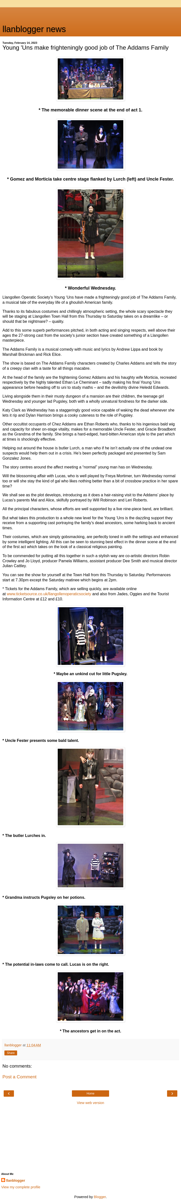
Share (11, 1053)
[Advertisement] (90, 13)
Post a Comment (19, 1076)
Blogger (100, 1197)
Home (90, 1093)
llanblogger (15, 1180)
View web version (90, 1103)
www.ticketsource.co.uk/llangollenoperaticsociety (49, 594)
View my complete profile (20, 1187)
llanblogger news (34, 29)
